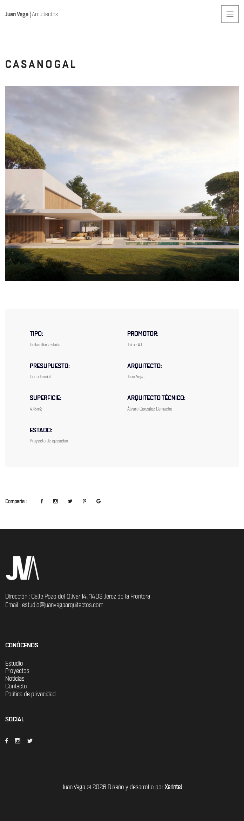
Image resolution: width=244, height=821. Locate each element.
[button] (22, 197)
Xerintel (173, 786)
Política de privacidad (30, 693)
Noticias (15, 678)
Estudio (14, 663)
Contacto (16, 686)
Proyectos (17, 670)
